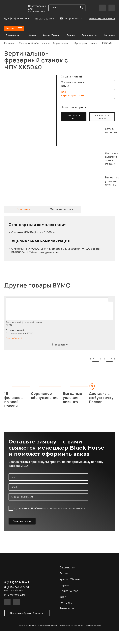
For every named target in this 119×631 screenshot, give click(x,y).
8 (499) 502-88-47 (16, 582)
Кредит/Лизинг (51, 35)
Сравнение (105, 28)
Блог (63, 597)
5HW (9, 325)
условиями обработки (29, 508)
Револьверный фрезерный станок (24, 322)
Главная (9, 43)
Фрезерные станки (85, 43)
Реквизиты (67, 608)
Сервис (71, 35)
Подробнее (13, 338)
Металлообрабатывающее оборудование (44, 43)
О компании (12, 35)
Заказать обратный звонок (102, 18)
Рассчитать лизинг (102, 117)
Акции (32, 35)
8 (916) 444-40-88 (18, 18)
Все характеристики (72, 93)
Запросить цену (73, 117)
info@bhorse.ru (73, 18)
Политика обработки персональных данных (37, 625)
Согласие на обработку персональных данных (80, 625)
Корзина (112, 28)
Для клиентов (89, 35)
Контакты (109, 35)
